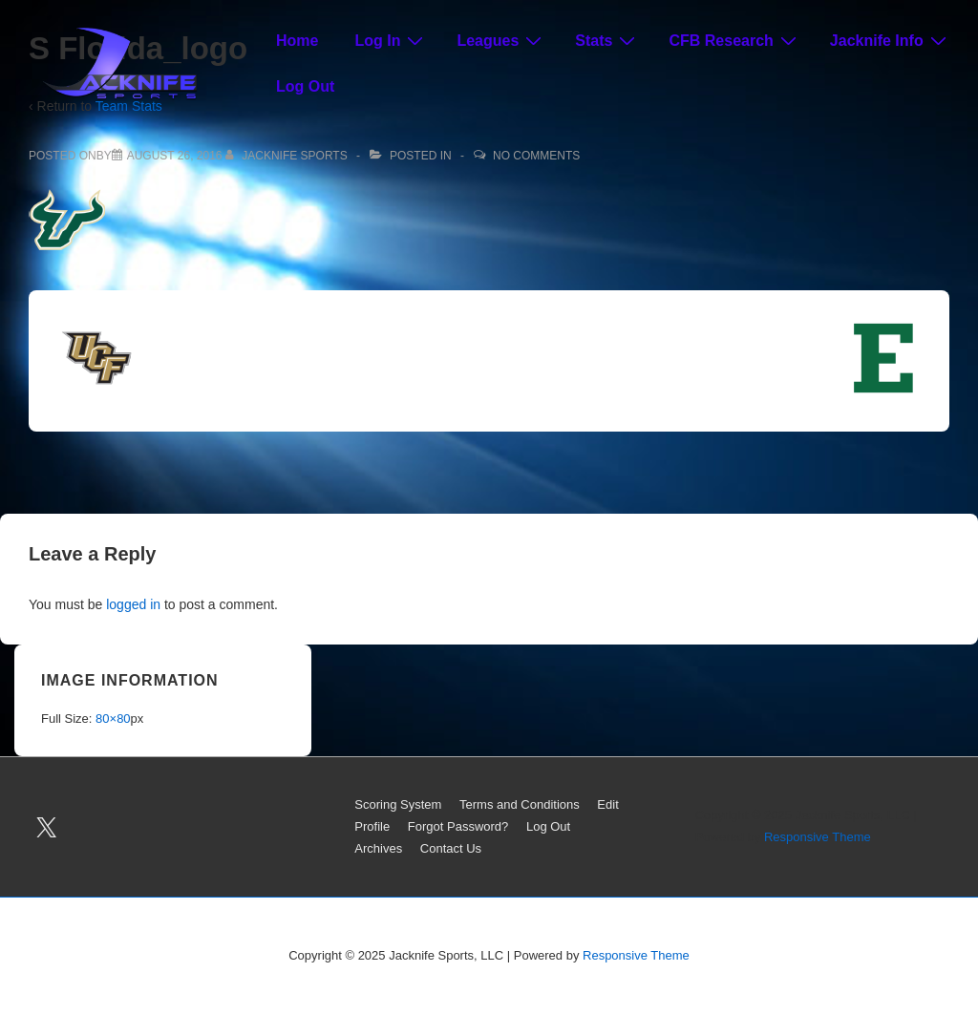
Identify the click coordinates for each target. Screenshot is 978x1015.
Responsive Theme (817, 837)
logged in (133, 604)
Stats (607, 40)
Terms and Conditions (519, 804)
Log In (391, 40)
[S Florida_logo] (175, 155)
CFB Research (734, 40)
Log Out (305, 86)
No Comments (536, 155)
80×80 (113, 718)
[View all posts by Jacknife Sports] (288, 155)
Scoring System (397, 804)
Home (297, 40)
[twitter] (47, 827)
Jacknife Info (890, 40)
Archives (378, 848)
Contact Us (450, 848)
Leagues (501, 40)
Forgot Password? (458, 826)
